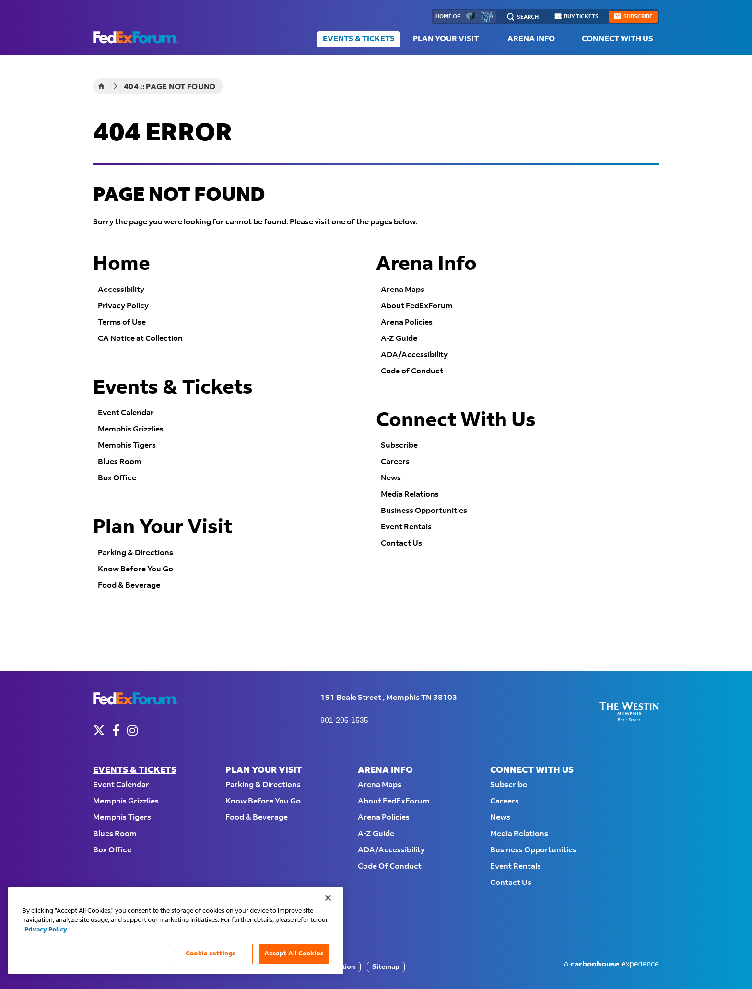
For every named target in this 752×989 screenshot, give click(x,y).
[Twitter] (99, 730)
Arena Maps (402, 289)
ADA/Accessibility (414, 355)
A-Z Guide (399, 338)
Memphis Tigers (127, 445)
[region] (175, 930)
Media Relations (410, 494)
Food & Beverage (129, 585)
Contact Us (401, 543)
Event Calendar (126, 413)
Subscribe (399, 445)
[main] (376, 363)
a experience (611, 964)
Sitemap (386, 967)
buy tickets (581, 16)
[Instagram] (132, 730)
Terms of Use (122, 322)
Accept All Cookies (294, 953)
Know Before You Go (135, 569)
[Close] (328, 897)
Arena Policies (407, 322)
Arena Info (531, 39)
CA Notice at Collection (140, 338)
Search (528, 17)
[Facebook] (116, 730)
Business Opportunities (424, 510)
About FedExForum (417, 306)
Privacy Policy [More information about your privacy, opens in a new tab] (45, 929)
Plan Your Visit (446, 39)
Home (101, 86)
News (391, 478)
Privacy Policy (123, 306)
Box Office (117, 478)
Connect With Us (617, 39)
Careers (395, 461)
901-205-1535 (344, 720)
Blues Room (119, 461)
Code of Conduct (412, 371)
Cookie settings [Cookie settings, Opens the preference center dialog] (210, 953)
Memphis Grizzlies (131, 429)
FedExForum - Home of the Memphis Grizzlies (135, 37)
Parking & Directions (135, 553)
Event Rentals (406, 527)
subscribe (638, 16)
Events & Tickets (359, 39)
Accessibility (121, 289)
